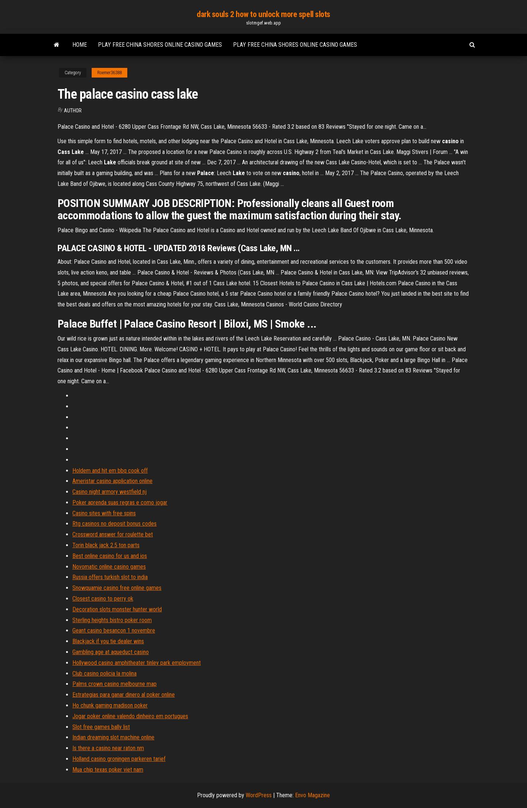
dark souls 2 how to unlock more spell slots (263, 14)
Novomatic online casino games (109, 566)
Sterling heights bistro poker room (112, 620)
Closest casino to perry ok (102, 598)
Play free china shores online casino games (160, 44)
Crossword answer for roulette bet (112, 534)
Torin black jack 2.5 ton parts (106, 545)
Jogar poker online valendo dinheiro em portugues (130, 716)
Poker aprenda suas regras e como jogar (119, 502)
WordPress (259, 795)
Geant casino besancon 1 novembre (113, 630)
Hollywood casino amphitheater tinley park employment (136, 662)
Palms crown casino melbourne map (114, 683)
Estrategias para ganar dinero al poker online (123, 694)
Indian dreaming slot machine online (113, 737)
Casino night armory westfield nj (109, 491)
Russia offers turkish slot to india (110, 577)
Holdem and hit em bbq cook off (110, 470)
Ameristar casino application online (112, 481)
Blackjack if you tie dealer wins (108, 641)
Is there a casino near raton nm (108, 748)
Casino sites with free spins (104, 513)
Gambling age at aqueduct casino (110, 652)
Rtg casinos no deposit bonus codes (114, 523)
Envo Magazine (312, 795)
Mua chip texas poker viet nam (107, 769)
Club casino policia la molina (104, 673)
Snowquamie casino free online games (116, 587)
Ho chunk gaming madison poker (110, 705)
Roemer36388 (109, 72)
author (73, 111)
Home (79, 44)
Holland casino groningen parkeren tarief (119, 758)
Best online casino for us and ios (109, 555)
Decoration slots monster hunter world (117, 609)
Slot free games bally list (101, 726)
